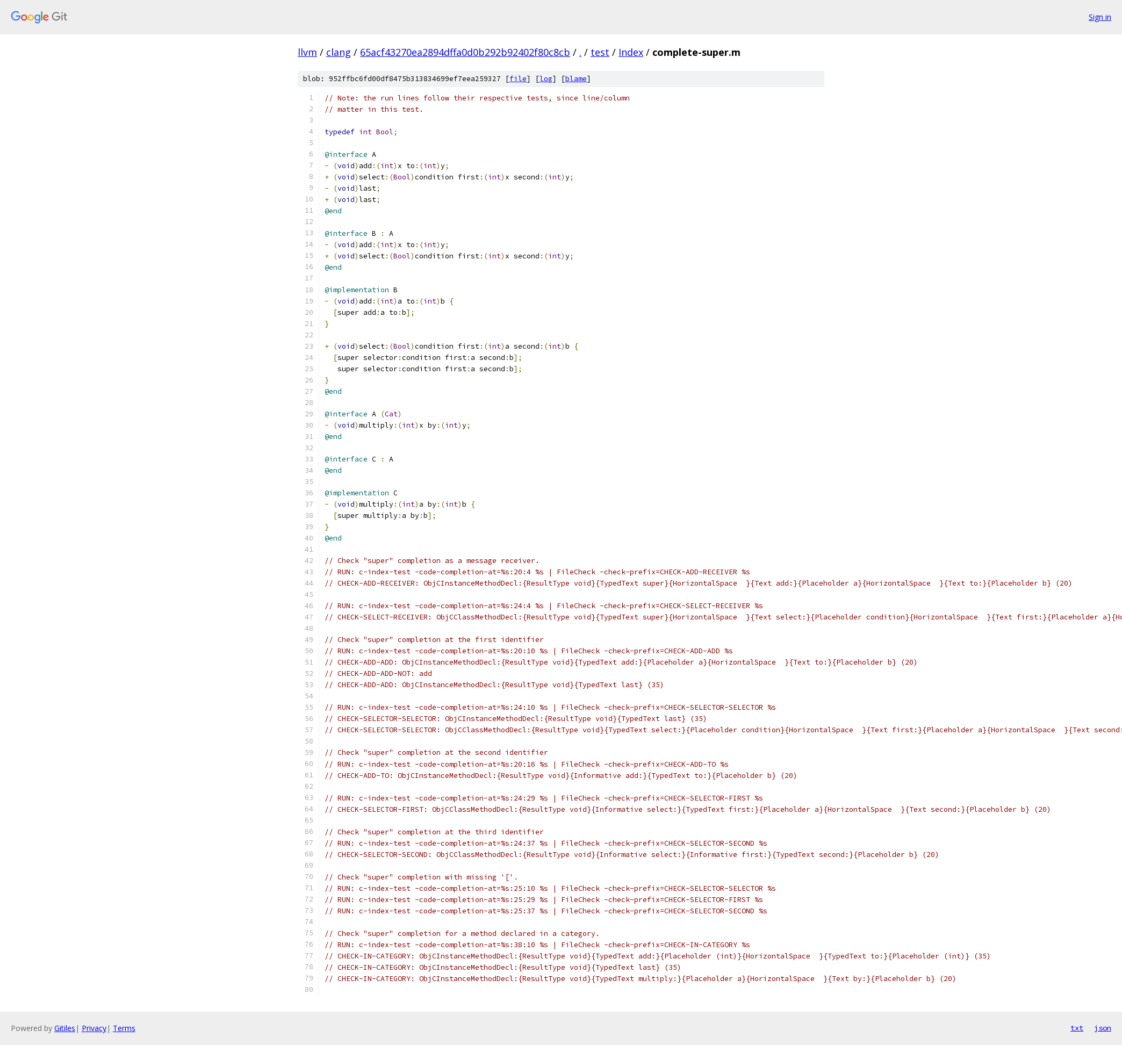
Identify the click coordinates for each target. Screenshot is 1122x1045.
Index (630, 52)
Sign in (1100, 17)
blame (576, 78)
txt (1076, 1028)
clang (338, 52)
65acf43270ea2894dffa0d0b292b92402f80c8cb (465, 52)
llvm (307, 52)
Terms (124, 1028)
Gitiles (64, 1028)
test (600, 52)
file (518, 78)
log (546, 78)
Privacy (94, 1028)
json (1102, 1028)
